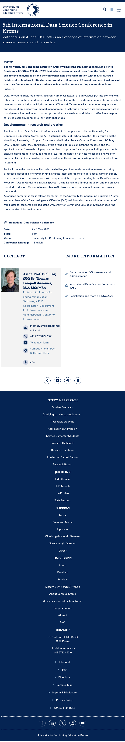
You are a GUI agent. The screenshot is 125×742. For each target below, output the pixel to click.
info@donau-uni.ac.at (63, 648)
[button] (40, 362)
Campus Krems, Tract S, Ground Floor (39, 351)
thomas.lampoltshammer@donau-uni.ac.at (40, 328)
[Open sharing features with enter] (47, 380)
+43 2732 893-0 (63, 652)
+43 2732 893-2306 (37, 336)
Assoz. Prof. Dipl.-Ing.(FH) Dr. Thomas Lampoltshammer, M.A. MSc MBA (39, 281)
